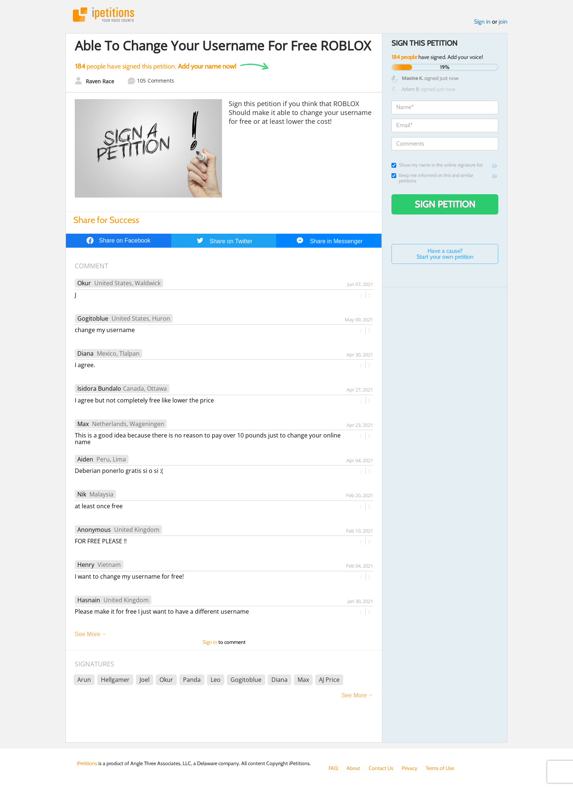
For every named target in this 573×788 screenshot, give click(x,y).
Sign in (482, 21)
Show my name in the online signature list (436, 165)
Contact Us (381, 768)
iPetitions (103, 14)
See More (87, 634)
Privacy (409, 768)
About (353, 768)
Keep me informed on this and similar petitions (432, 178)
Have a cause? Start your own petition (445, 253)
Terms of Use (440, 768)
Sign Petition (445, 204)
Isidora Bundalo (99, 388)
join (503, 21)
